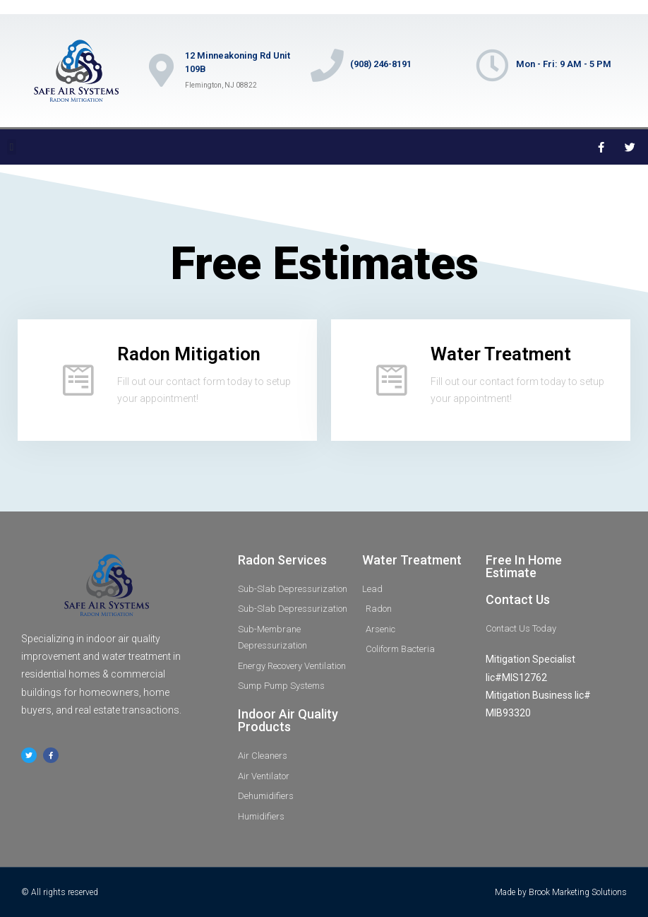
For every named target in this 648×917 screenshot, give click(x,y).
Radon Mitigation (188, 354)
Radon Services (282, 559)
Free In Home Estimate (524, 566)
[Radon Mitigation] (78, 380)
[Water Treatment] (392, 380)
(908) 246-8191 (383, 65)
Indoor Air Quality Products (288, 720)
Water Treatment (501, 354)
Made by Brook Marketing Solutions (561, 892)
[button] (11, 147)
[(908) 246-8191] (328, 67)
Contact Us (518, 599)
